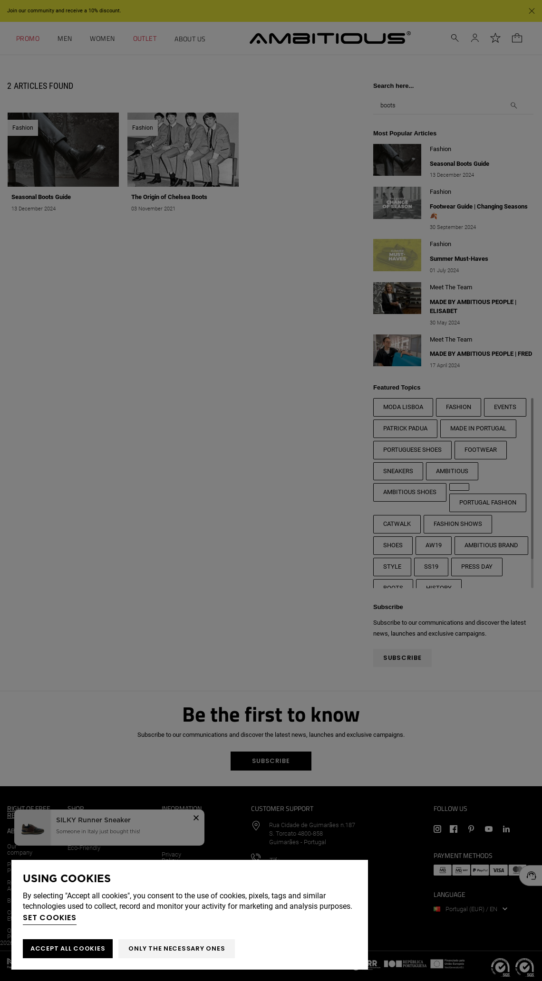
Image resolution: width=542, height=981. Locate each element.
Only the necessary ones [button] (176, 948)
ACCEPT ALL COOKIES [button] (67, 948)
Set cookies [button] (50, 917)
